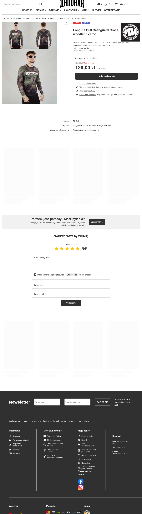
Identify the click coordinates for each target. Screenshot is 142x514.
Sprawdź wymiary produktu (86, 64)
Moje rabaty (86, 465)
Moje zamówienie (52, 436)
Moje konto (84, 436)
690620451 (118, 447)
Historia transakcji (88, 461)
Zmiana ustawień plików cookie (88, 473)
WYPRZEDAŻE (112, 16)
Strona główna (15, 24)
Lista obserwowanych (87, 450)
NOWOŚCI (27, 16)
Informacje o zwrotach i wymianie (55, 462)
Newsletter (85, 468)
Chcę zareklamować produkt (55, 450)
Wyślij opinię (71, 308)
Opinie (87, 491)
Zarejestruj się (87, 442)
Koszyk (84, 446)
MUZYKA (96, 16)
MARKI (85, 16)
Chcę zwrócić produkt (52, 456)
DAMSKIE (54, 16)
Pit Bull (76, 127)
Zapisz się (102, 407)
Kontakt (116, 436)
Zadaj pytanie (97, 227)
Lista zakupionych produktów (88, 456)
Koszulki (35, 24)
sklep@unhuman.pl (120, 452)
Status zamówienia (54, 442)
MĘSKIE (40, 16)
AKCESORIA (70, 16)
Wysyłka (13, 491)
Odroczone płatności (87, 100)
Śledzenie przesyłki (54, 446)
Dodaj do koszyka (106, 82)
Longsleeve (45, 24)
